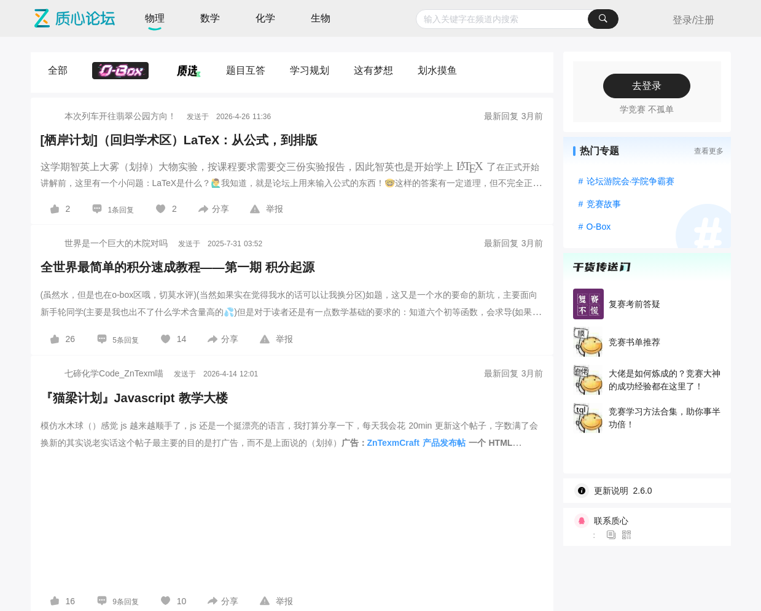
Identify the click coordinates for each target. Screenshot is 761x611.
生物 (320, 18)
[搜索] (603, 19)
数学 (210, 18)
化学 (265, 18)
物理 (155, 18)
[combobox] (517, 19)
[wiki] (651, 490)
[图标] (613, 535)
